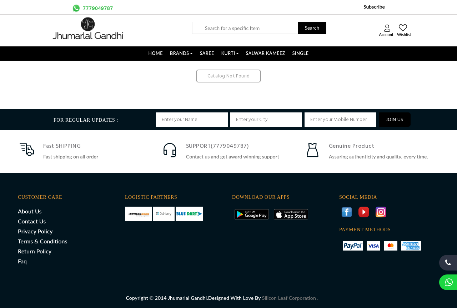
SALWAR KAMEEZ (265, 53)
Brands (181, 53)
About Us (29, 211)
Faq (22, 261)
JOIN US (394, 120)
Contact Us (32, 221)
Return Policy (34, 251)
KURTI (230, 53)
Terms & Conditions (42, 241)
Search (312, 28)
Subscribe (374, 7)
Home (155, 53)
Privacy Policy (35, 231)
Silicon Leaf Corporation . (290, 298)
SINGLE (300, 53)
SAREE (207, 53)
